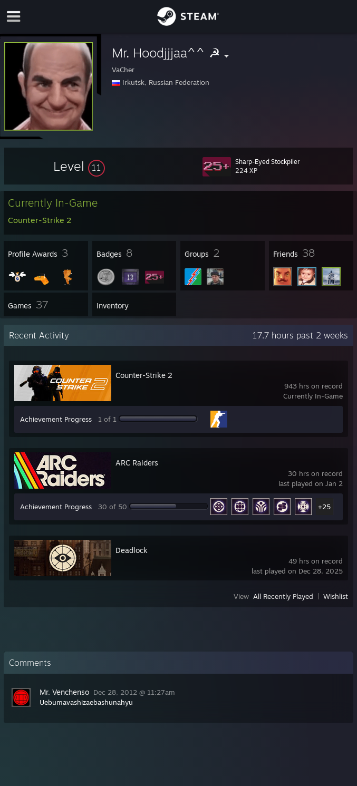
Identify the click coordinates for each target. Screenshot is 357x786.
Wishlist (335, 596)
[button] (79, 166)
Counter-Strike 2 (143, 375)
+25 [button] (324, 506)
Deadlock (131, 550)
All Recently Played (283, 596)
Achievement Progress (56, 419)
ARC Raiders (136, 462)
